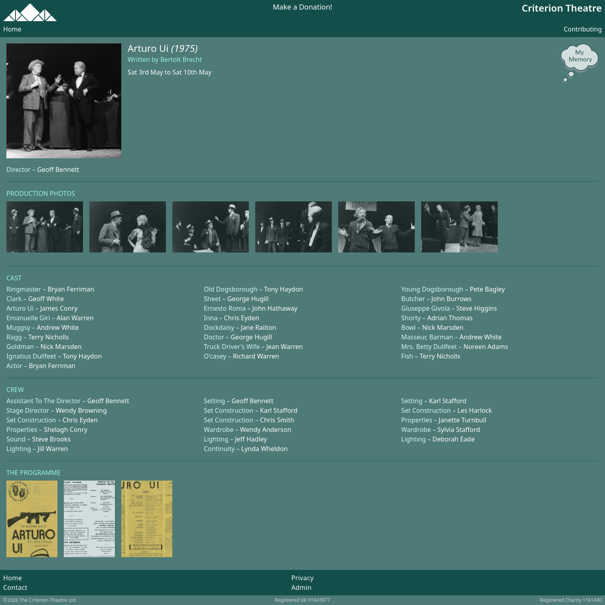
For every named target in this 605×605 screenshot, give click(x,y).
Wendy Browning (81, 410)
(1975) (184, 48)
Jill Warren (52, 448)
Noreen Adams (485, 346)
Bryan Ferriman (70, 289)
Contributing (583, 29)
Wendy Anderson (265, 429)
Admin (301, 587)
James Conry (59, 308)
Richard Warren (256, 356)
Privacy (302, 577)
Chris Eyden (241, 317)
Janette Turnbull (462, 420)
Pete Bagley (487, 289)
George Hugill (248, 298)
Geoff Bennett (58, 169)
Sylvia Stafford (458, 429)
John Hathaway (275, 308)
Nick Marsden (442, 327)
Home (12, 29)
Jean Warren (284, 346)
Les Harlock (474, 410)
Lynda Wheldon (264, 448)
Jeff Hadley (251, 439)
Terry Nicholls (48, 337)
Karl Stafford (448, 400)
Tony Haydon (283, 289)
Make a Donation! (302, 7)
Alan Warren (75, 317)
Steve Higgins (476, 308)
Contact (15, 587)
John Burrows (452, 298)
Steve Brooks (51, 439)
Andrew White (58, 327)
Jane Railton (258, 327)
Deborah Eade (453, 439)
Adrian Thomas (450, 317)
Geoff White (46, 298)
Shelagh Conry (65, 429)
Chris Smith (277, 420)
